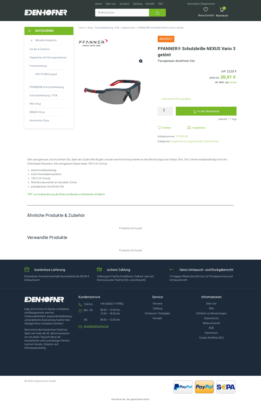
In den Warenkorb (208, 111)
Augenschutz (128, 27)
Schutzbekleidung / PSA (107, 27)
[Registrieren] (208, 3)
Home (82, 27)
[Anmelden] (193, 3)
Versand (233, 82)
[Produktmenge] (165, 111)
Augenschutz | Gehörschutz (203, 141)
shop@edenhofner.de (96, 326)
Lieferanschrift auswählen (176, 98)
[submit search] (157, 13)
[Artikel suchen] (122, 13)
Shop (90, 27)
